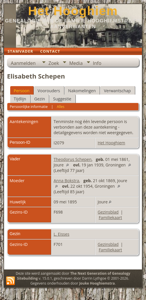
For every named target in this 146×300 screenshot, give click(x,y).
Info (97, 63)
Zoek (53, 63)
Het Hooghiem (73, 11)
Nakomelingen (82, 90)
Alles (60, 106)
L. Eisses (61, 234)
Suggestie (62, 99)
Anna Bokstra (66, 180)
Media (75, 63)
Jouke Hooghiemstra (97, 283)
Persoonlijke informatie (29, 106)
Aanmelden (23, 63)
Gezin (39, 99)
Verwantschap (117, 90)
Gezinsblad (108, 212)
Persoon (21, 90)
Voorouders (49, 90)
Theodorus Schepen (73, 159)
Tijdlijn (20, 99)
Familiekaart (110, 217)
